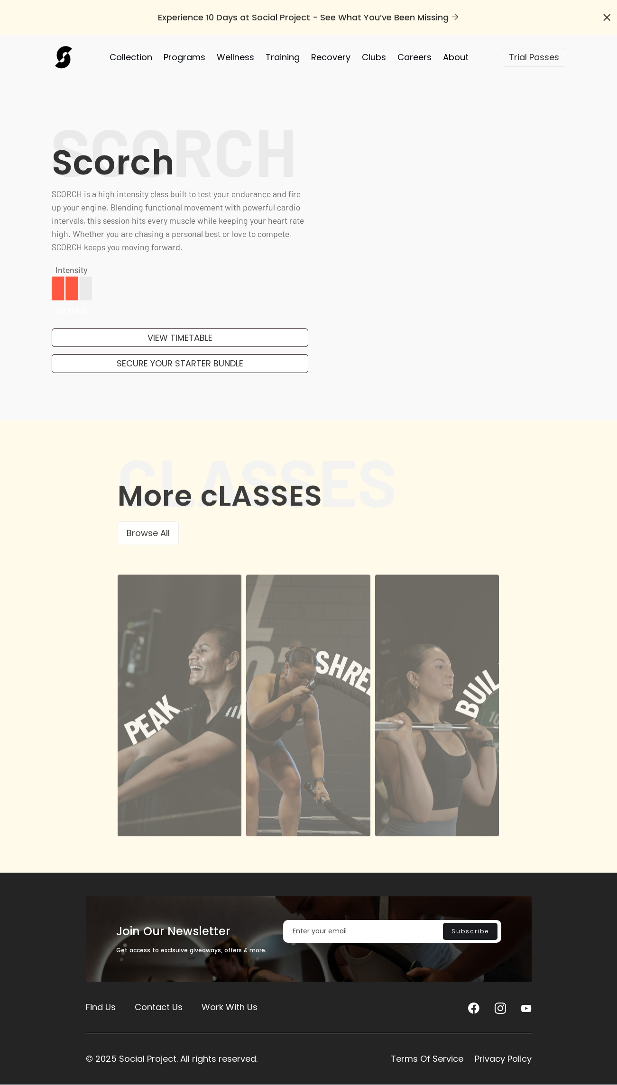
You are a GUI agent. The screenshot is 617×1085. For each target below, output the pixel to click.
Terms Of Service (427, 1059)
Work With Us (230, 1007)
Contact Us (159, 1007)
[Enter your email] (392, 931)
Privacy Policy (503, 1059)
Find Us (101, 1007)
